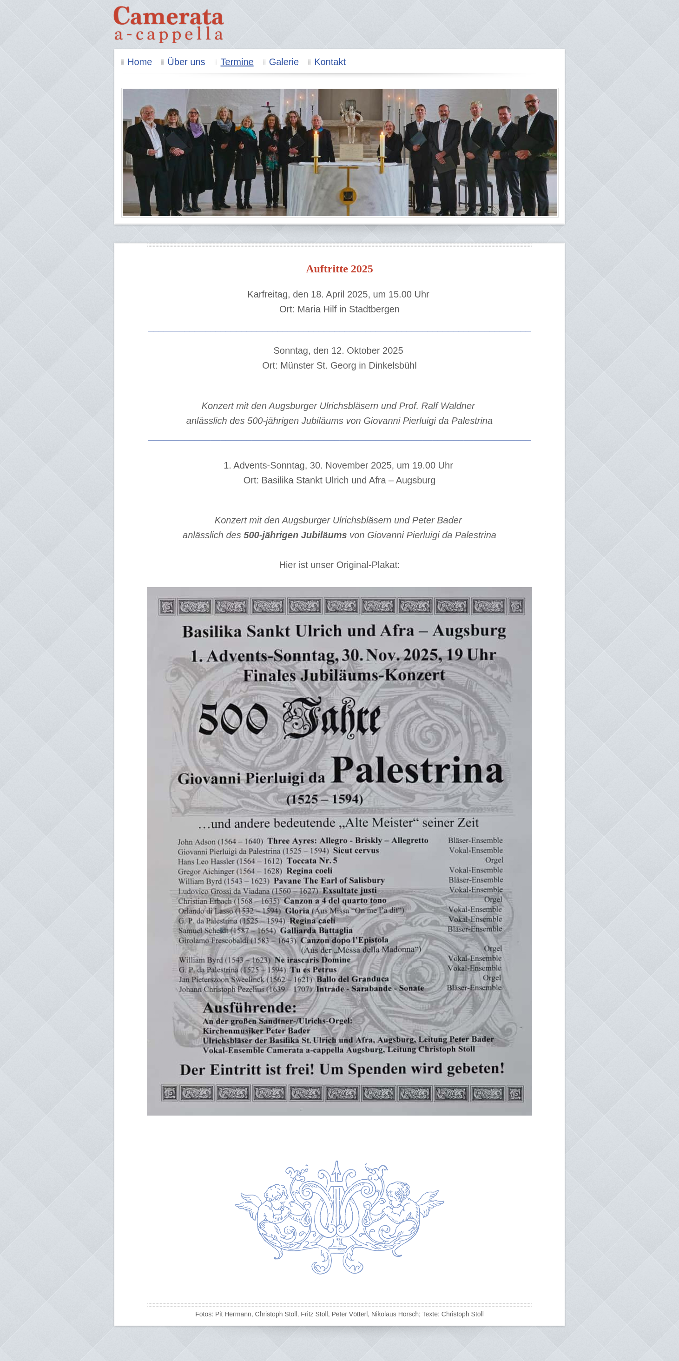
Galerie (284, 62)
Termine (237, 62)
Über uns (186, 62)
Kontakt (330, 62)
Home (139, 62)
